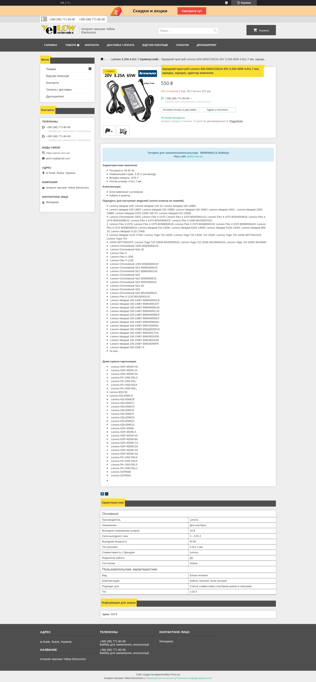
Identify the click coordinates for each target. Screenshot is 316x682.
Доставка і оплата (120, 45)
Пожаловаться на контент (159, 678)
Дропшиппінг (207, 45)
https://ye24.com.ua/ (58, 152)
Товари (70, 45)
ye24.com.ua (195, 156)
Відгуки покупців (155, 45)
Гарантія (182, 45)
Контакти (92, 45)
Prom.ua (175, 674)
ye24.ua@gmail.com (58, 158)
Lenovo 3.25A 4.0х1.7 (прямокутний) (135, 59)
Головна (50, 45)
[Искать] (214, 30)
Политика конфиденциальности (194, 678)
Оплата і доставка (59, 89)
